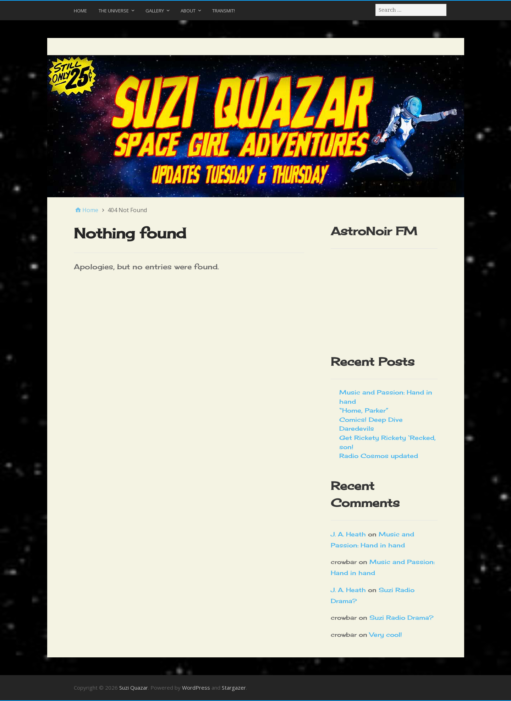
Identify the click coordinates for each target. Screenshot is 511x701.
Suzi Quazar (133, 687)
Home (80, 10)
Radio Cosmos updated (378, 455)
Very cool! (385, 634)
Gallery (154, 10)
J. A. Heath (348, 534)
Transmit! (223, 10)
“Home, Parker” (364, 410)
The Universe (114, 10)
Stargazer (234, 687)
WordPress (196, 687)
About (188, 10)
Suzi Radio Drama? (401, 617)
